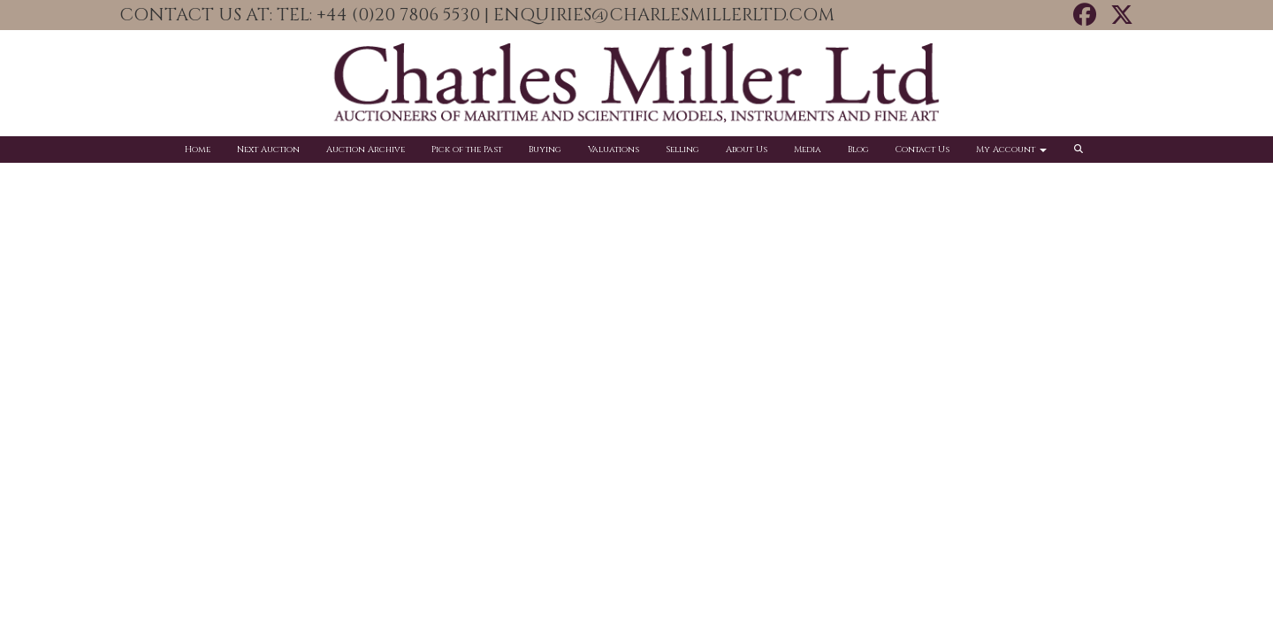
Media (807, 149)
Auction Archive (365, 149)
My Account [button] (1011, 149)
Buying (545, 149)
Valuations (613, 149)
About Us (746, 149)
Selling (682, 149)
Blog (858, 149)
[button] (1081, 149)
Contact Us (922, 149)
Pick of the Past (466, 149)
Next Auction (268, 149)
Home (197, 149)
